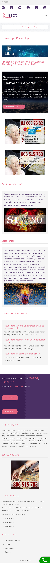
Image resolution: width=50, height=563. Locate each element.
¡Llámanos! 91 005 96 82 (13, 107)
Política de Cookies (12, 541)
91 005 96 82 (10, 398)
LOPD (7, 544)
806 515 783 (9, 412)
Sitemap (8, 552)
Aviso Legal (9, 548)
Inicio (15, 27)
